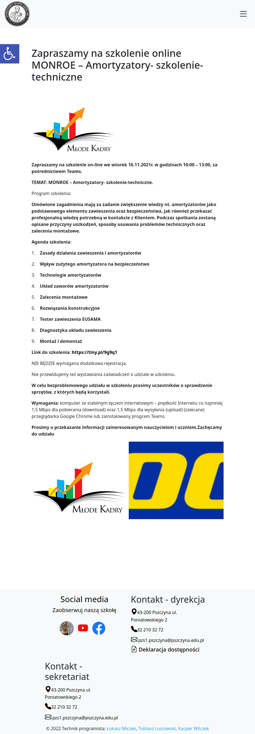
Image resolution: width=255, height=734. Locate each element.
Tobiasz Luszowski (157, 728)
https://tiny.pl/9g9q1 (94, 352)
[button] (9, 53)
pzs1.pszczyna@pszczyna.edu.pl (167, 640)
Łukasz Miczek (121, 728)
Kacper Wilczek (193, 728)
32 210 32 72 (147, 630)
